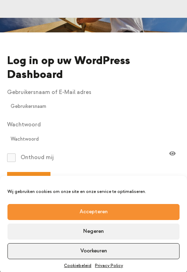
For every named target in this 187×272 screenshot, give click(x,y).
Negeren (93, 233)
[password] (93, 139)
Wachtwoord (24, 124)
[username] (93, 106)
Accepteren (94, 213)
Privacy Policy (109, 268)
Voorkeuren (93, 253)
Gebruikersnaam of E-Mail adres (49, 92)
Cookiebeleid (77, 268)
